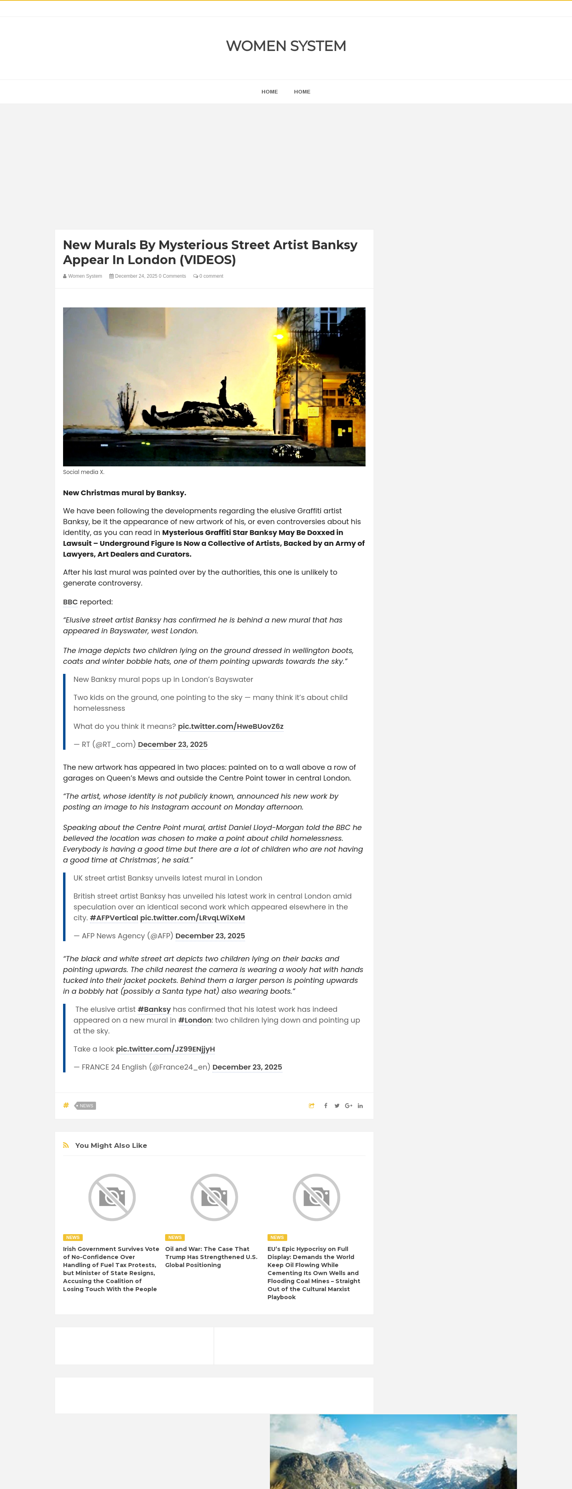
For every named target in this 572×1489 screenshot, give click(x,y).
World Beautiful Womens (424, 1083)
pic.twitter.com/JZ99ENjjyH (165, 1049)
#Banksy (154, 1009)
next (401, 515)
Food (458, 1015)
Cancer (404, 1001)
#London (195, 1020)
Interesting (445, 1042)
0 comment (208, 276)
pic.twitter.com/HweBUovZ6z (231, 726)
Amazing (406, 988)
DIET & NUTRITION (419, 1015)
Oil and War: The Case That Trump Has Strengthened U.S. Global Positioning (211, 1257)
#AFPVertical (114, 918)
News (86, 1105)
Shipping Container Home (432, 909)
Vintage (432, 1069)
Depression (465, 1001)
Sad (474, 1056)
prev (395, 515)
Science (405, 1069)
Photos (451, 1056)
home (269, 92)
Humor (458, 1028)
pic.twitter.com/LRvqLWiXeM (192, 918)
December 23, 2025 (173, 744)
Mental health (484, 1042)
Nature (403, 1056)
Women (460, 1069)
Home (302, 92)
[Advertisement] (214, 168)
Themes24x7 (310, 1475)
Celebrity (432, 1001)
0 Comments (172, 276)
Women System (286, 46)
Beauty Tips (467, 988)
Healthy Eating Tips (418, 1028)
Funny (481, 1015)
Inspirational (410, 1042)
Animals (435, 988)
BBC (70, 602)
